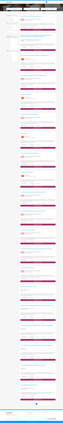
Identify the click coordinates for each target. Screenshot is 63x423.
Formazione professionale (10, 19)
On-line (8, 39)
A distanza (9, 40)
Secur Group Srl (22, 328)
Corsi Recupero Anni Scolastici (26, 172)
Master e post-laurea (10, 20)
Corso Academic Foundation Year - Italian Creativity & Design (33, 75)
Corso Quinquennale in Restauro (27, 267)
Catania (8, 47)
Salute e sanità (9, 25)
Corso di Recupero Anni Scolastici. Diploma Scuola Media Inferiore (34, 55)
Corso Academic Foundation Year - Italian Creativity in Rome (32, 211)
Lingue (8, 29)
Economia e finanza (9, 32)
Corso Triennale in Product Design (27, 230)
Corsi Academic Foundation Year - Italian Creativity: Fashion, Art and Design (36, 248)
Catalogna (10, 418)
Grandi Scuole (27, 58)
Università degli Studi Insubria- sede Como (27, 308)
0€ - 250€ (8, 53)
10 (51, 403)
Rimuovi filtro (8, 37)
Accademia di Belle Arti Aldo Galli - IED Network (33, 19)
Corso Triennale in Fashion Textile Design (29, 114)
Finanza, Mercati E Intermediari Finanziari (28, 385)
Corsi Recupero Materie (25, 94)
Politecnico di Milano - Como (25, 289)
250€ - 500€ (9, 54)
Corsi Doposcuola (24, 133)
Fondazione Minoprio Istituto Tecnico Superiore (32, 39)
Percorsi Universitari (10, 18)
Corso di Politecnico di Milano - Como (28, 286)
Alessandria (9, 41)
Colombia (13, 418)
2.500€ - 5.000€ (9, 58)
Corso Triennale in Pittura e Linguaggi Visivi (29, 153)
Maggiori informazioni (38, 29)
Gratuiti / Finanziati (9, 52)
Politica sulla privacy (30, 412)
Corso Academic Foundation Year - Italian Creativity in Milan (32, 192)
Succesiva (54, 403)
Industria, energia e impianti (11, 28)
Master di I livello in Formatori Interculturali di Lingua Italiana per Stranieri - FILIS (36, 305)
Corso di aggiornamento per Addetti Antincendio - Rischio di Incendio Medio (36, 325)
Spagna (8, 418)
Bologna (8, 45)
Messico (18, 418)
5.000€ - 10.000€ (9, 59)
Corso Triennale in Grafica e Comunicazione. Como (31, 16)
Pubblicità (45, 412)
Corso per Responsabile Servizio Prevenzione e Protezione (32, 365)
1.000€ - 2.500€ (9, 57)
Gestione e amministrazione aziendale (12, 24)
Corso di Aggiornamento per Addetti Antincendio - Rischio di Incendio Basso (36, 345)
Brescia (8, 46)
